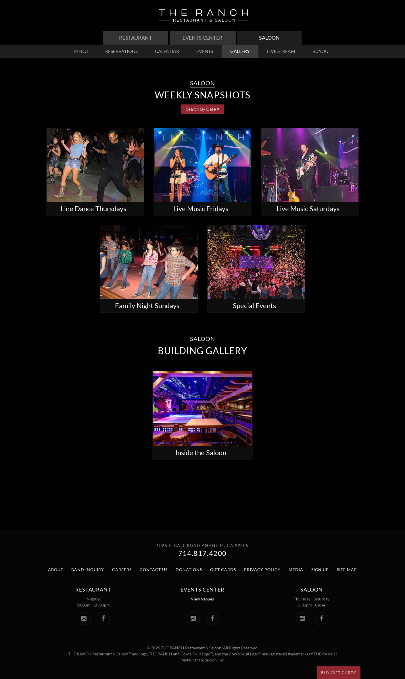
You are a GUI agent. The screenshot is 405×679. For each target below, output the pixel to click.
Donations (189, 569)
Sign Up (320, 569)
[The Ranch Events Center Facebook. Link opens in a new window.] (212, 619)
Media (296, 569)
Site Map (347, 569)
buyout (321, 51)
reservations (121, 51)
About (55, 569)
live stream (281, 51)
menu (81, 51)
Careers (122, 569)
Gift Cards (223, 569)
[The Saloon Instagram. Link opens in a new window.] (302, 619)
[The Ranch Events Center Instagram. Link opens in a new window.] (193, 619)
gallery (240, 51)
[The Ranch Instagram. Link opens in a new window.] (84, 619)
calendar (167, 51)
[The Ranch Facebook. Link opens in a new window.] (103, 619)
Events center (202, 589)
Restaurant (135, 38)
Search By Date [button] (202, 109)
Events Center (202, 38)
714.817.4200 (202, 553)
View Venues (202, 598)
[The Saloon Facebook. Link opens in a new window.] (322, 619)
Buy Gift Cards (338, 672)
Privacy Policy (262, 569)
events (204, 51)
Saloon (269, 38)
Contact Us (154, 569)
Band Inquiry (87, 569)
